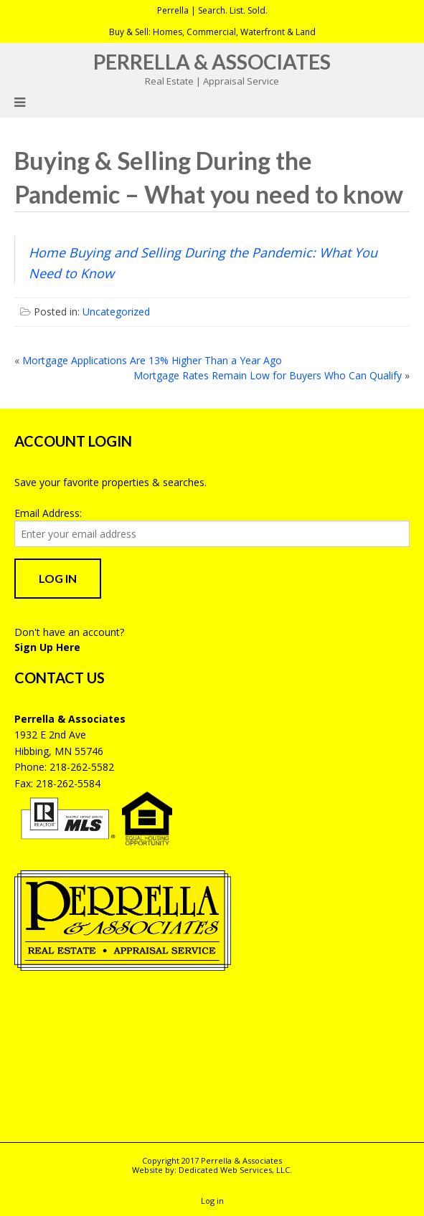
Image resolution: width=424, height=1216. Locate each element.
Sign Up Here (47, 647)
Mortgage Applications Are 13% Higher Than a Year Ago (152, 360)
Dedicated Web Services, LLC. (235, 1169)
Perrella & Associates (212, 61)
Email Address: (48, 513)
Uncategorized (116, 311)
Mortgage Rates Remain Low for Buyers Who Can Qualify (267, 375)
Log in (212, 1200)
